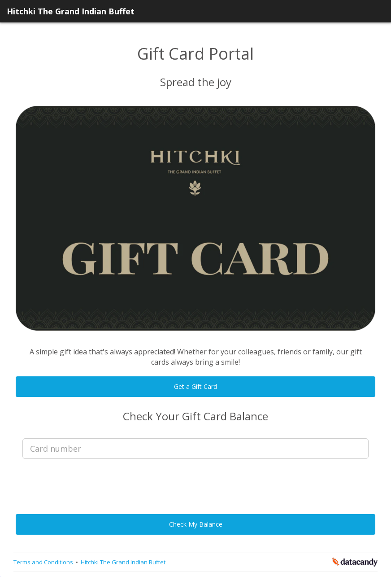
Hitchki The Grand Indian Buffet (71, 11)
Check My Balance (195, 524)
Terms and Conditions (43, 562)
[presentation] (195, 483)
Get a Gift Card (195, 386)
